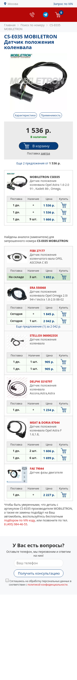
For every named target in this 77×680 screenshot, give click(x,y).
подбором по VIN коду (19, 520)
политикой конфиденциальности (48, 584)
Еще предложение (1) (38, 326)
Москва (13, 4)
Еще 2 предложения (38, 163)
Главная (10, 25)
